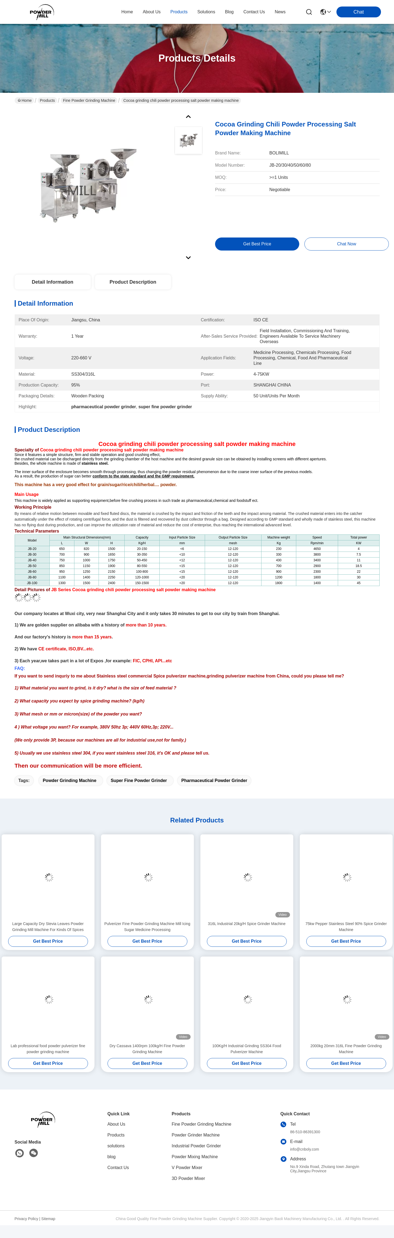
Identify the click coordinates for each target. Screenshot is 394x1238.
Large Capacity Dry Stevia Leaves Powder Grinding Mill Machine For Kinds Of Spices (48, 927)
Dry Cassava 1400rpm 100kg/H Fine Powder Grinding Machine (147, 1049)
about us (152, 12)
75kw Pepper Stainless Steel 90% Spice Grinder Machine (346, 927)
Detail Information (52, 282)
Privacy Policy (26, 1219)
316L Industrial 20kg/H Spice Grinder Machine (247, 924)
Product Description (132, 282)
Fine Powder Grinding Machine (89, 100)
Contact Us (118, 1167)
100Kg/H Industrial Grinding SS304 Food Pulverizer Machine (246, 1049)
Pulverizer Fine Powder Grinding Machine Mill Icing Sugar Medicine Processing (147, 927)
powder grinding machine (69, 780)
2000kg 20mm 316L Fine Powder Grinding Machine (346, 1049)
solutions (206, 12)
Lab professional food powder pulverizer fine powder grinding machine (48, 1049)
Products (47, 100)
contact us (254, 12)
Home (127, 12)
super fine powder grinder (139, 780)
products (179, 12)
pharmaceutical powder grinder (214, 780)
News (280, 12)
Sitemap (48, 1219)
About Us (116, 1124)
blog (229, 12)
